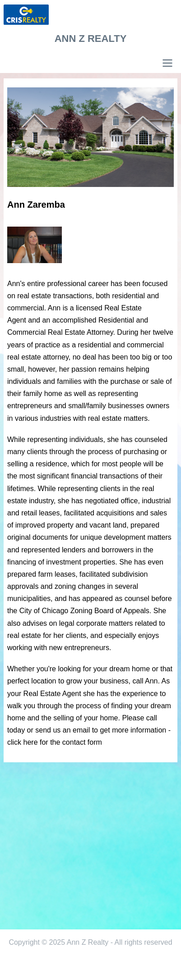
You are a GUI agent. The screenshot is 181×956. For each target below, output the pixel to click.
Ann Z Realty (91, 38)
